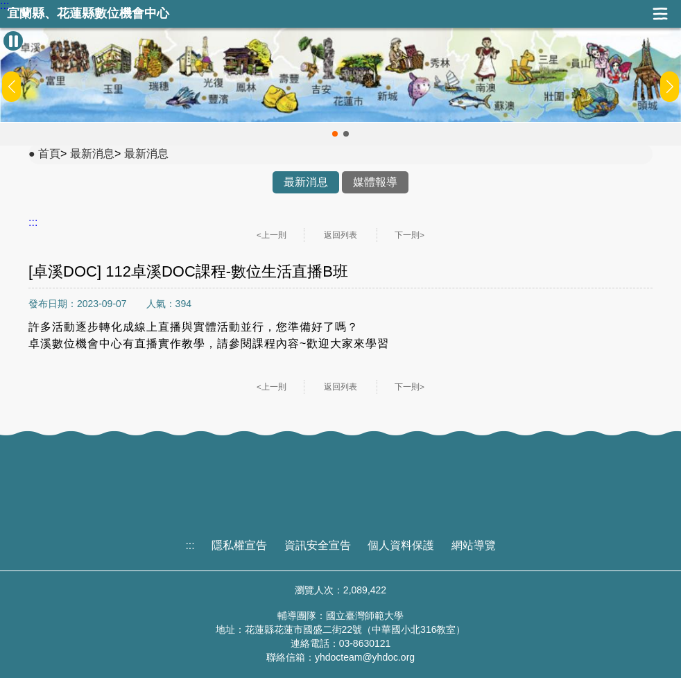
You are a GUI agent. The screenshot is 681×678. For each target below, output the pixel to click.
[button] (335, 134)
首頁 (49, 153)
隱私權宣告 (239, 545)
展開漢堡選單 (660, 14)
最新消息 (92, 153)
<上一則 (271, 235)
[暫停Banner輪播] (13, 41)
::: (4, 5)
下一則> (409, 235)
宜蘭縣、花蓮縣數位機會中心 (88, 13)
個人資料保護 (401, 545)
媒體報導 (375, 182)
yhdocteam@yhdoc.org (365, 657)
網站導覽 (473, 545)
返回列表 (340, 235)
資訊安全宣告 (317, 545)
